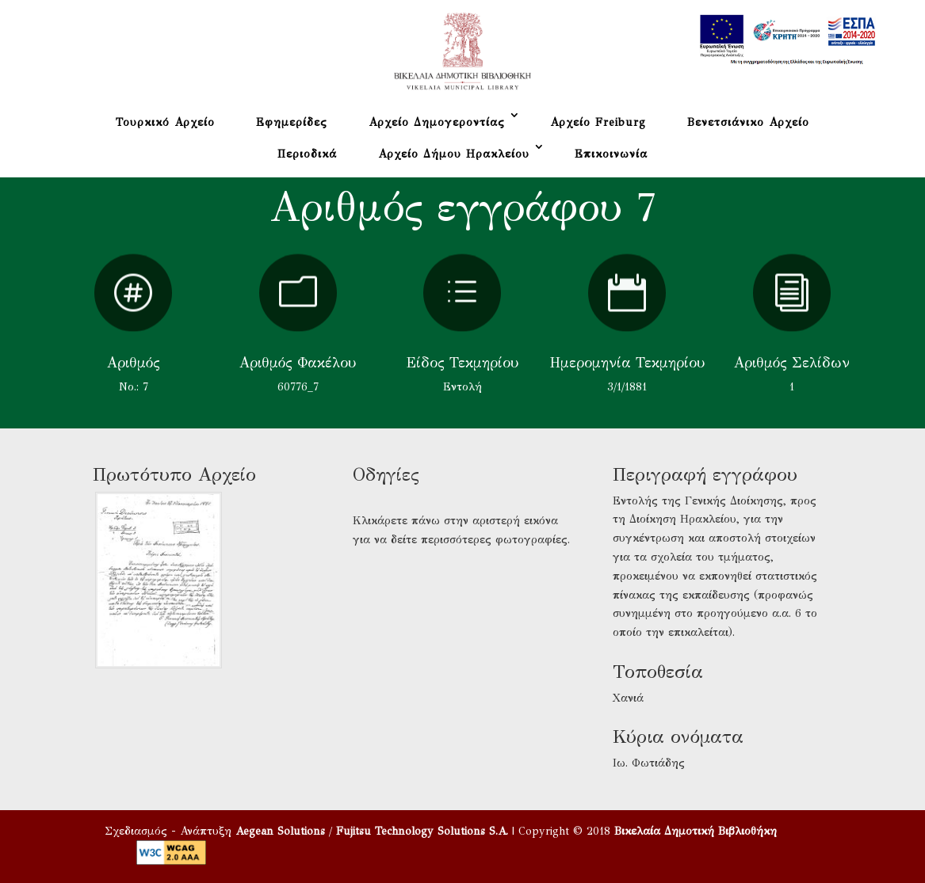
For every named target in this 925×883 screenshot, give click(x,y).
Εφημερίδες (291, 122)
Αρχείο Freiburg (598, 122)
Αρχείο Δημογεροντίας (437, 122)
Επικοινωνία (611, 154)
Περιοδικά (307, 154)
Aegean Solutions (280, 831)
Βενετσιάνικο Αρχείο (748, 122)
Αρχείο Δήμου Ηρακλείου (453, 154)
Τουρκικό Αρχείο (165, 122)
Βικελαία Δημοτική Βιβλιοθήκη (695, 831)
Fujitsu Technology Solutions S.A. (422, 831)
